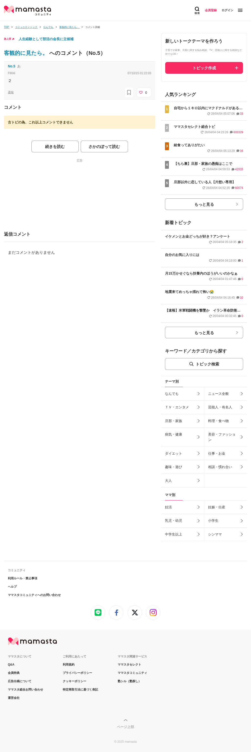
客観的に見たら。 (26, 53)
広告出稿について (19, 681)
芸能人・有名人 (220, 407)
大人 (168, 481)
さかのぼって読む (104, 147)
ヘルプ (12, 586)
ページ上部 (125, 727)
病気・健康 (173, 434)
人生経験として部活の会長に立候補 (46, 39)
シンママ (215, 534)
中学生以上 (173, 534)
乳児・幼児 (173, 520)
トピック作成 (204, 68)
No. (11, 66)
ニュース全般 (218, 394)
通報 (11, 92)
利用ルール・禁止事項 (22, 578)
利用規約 (69, 664)
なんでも (172, 394)
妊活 (168, 507)
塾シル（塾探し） (129, 681)
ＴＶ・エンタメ (177, 407)
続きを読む (55, 147)
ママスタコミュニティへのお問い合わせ (34, 595)
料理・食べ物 (218, 421)
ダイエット (173, 453)
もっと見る (204, 204)
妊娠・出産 (216, 507)
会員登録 (211, 10)
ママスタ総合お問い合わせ (25, 689)
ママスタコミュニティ (132, 672)
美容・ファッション (222, 437)
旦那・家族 (173, 421)
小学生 (213, 520)
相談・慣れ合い (220, 467)
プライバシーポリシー (77, 672)
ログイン (227, 10)
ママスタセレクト (129, 664)
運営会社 (14, 697)
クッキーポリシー (74, 681)
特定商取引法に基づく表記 (80, 689)
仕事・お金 (216, 453)
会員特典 (14, 672)
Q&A (11, 664)
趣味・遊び (173, 467)
